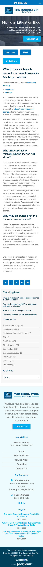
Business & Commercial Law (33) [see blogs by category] (17, 333)
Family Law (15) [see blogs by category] (9, 357)
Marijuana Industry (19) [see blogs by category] (13, 325)
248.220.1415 (20, 3)
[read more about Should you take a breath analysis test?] (21, 315)
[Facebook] (21, 503)
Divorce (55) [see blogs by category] (8, 361)
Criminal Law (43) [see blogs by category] (10, 349)
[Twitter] (19, 503)
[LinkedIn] (23, 503)
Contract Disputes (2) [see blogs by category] (12, 353)
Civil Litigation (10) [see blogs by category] (11, 345)
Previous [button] (10, 52)
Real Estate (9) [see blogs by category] (9, 341)
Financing (21, 464)
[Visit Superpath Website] (21, 560)
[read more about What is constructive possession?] (21, 310)
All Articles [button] (11, 61)
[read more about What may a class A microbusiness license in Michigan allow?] (21, 299)
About (21, 451)
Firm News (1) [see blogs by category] (8, 364)
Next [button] (25, 52)
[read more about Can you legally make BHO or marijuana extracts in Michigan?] (21, 305)
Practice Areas (21, 455)
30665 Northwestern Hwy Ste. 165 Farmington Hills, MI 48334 (21, 486)
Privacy (30, 555)
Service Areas (21, 459)
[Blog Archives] (21, 377)
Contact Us (32, 38)
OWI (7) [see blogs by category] (6, 337)
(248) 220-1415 (21, 498)
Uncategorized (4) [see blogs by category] (11, 329)
